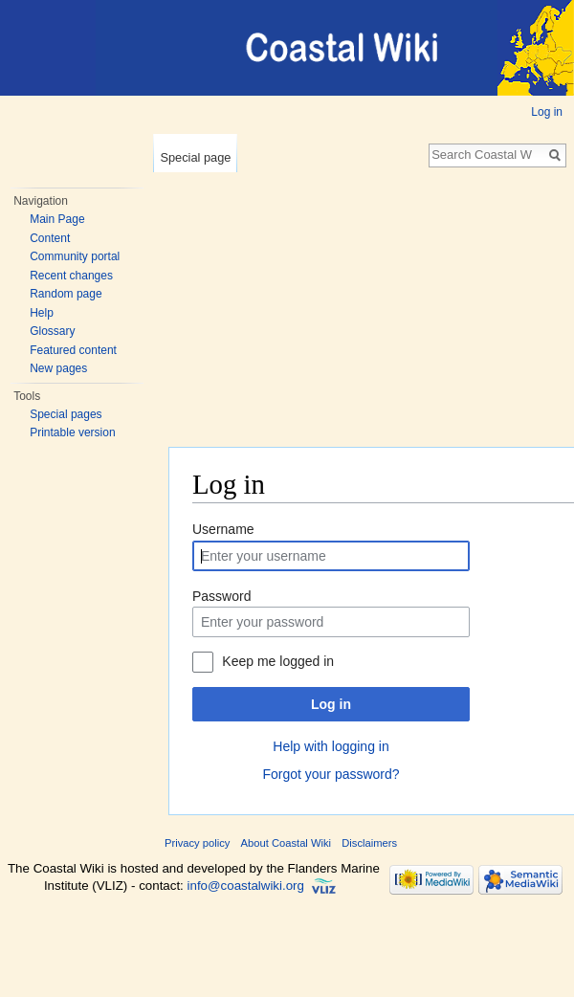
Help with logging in (330, 746)
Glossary (52, 331)
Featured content (73, 350)
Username (223, 529)
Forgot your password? (330, 774)
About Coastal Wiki (286, 843)
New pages (58, 368)
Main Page (57, 219)
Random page (65, 293)
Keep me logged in (278, 661)
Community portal (75, 256)
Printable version (72, 432)
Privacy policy (197, 843)
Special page (195, 157)
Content (50, 238)
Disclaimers (369, 843)
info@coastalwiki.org (246, 885)
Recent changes (71, 275)
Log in (547, 112)
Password (221, 596)
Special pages (65, 414)
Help (42, 313)
